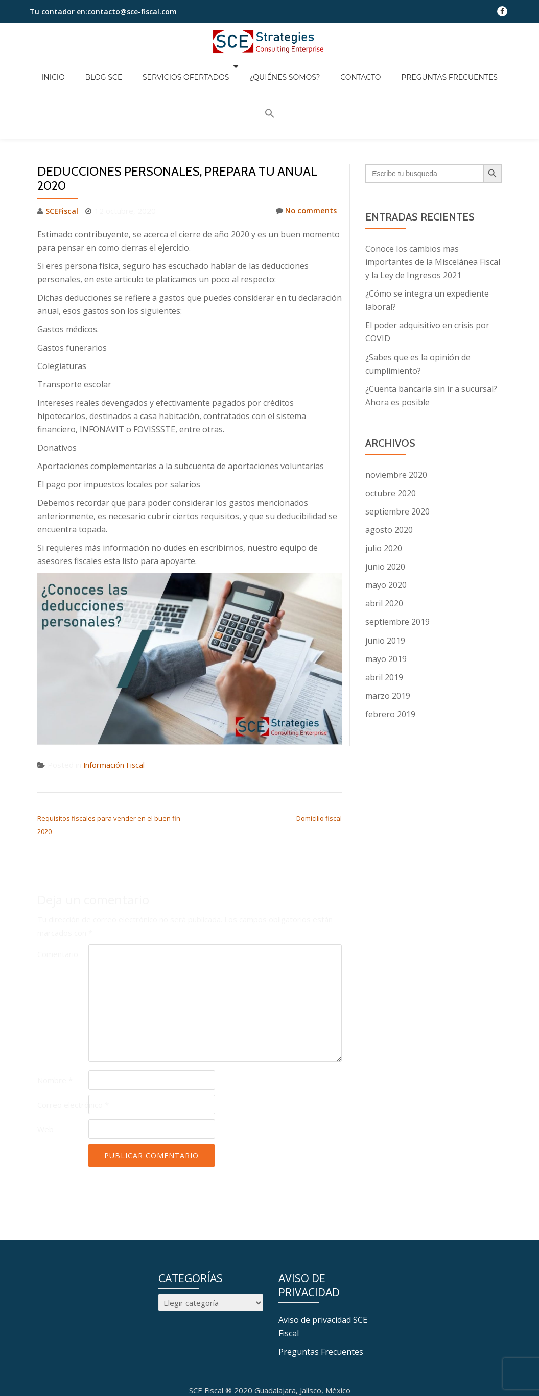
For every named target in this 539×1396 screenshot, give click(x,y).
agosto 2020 (389, 472)
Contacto (337, 69)
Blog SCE (106, 69)
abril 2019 (384, 619)
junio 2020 (385, 509)
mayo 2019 (386, 600)
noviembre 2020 (396, 417)
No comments (305, 153)
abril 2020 (384, 545)
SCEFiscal (62, 154)
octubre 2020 (390, 435)
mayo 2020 (386, 527)
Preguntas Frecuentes (416, 69)
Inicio (66, 69)
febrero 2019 (390, 656)
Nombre (55, 1022)
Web (45, 1071)
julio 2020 (383, 490)
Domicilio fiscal (319, 760)
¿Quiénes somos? (272, 69)
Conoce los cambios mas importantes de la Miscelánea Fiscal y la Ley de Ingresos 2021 (432, 205)
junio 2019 (385, 582)
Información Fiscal (114, 707)
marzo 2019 (387, 637)
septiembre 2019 (397, 564)
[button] (480, 68)
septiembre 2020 (397, 453)
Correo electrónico (73, 1047)
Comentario (57, 896)
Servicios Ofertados (178, 69)
